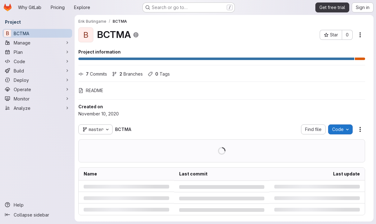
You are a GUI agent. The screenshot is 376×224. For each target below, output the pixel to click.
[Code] (37, 61)
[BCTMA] (37, 33)
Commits (92, 74)
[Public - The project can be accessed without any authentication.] (135, 34)
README (90, 90)
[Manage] (37, 42)
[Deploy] (37, 80)
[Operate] (37, 89)
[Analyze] (37, 108)
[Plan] (37, 52)
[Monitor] (37, 98)
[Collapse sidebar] (37, 214)
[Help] (37, 204)
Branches (127, 74)
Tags (159, 74)
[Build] (37, 70)
